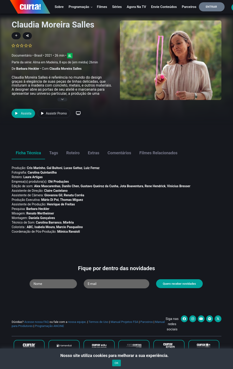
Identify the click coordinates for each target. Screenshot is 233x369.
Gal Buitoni (54, 168)
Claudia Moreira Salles (65, 68)
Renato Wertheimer (40, 213)
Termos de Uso (98, 322)
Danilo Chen (70, 186)
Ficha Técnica (28, 152)
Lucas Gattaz (73, 168)
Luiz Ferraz (91, 168)
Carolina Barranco (49, 222)
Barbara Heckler (27, 68)
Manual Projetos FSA (124, 322)
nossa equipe (77, 322)
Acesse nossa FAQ (36, 322)
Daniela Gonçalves (42, 218)
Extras (93, 152)
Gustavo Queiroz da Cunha (99, 186)
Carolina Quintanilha (42, 172)
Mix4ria (68, 222)
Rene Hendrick (155, 186)
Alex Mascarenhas (47, 186)
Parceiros (189, 7)
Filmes (102, 7)
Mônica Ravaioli (68, 231)
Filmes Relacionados (158, 152)
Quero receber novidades (179, 283)
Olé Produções (58, 181)
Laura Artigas (33, 177)
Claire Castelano (56, 190)
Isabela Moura (44, 227)
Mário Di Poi (50, 200)
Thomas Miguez (71, 200)
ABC (30, 227)
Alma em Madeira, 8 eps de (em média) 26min (65, 62)
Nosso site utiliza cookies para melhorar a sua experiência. (116, 355)
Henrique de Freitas (61, 204)
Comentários (119, 152)
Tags (53, 152)
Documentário (22, 55)
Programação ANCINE (49, 326)
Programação (81, 7)
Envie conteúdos (164, 7)
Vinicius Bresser (178, 186)
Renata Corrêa (74, 195)
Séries (117, 7)
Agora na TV (136, 7)
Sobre (59, 7)
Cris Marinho (36, 168)
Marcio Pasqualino (69, 227)
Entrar (211, 6)
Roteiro (73, 152)
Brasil (38, 55)
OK (116, 363)
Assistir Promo (54, 113)
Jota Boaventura (131, 186)
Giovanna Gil (53, 195)
